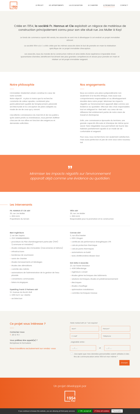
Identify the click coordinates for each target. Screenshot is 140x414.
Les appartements (56, 5)
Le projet (39, 5)
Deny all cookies (101, 411)
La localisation (75, 5)
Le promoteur (109, 5)
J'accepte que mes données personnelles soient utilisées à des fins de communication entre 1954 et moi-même (101, 355)
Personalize (117, 411)
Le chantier (93, 5)
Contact (124, 5)
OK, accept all (84, 411)
